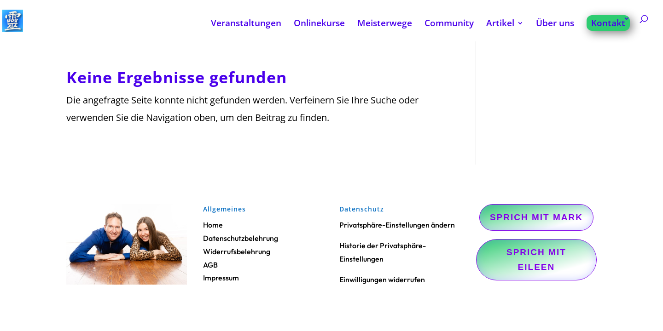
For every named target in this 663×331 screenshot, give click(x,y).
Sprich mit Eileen (536, 259)
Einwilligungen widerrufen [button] (382, 279)
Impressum (221, 277)
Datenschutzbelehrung (240, 238)
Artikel (500, 24)
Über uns (555, 24)
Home (213, 224)
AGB (210, 264)
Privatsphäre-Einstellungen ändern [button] (397, 224)
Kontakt (608, 23)
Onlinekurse (319, 24)
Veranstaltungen (246, 24)
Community (449, 24)
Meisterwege (384, 24)
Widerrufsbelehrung (236, 251)
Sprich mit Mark (536, 217)
